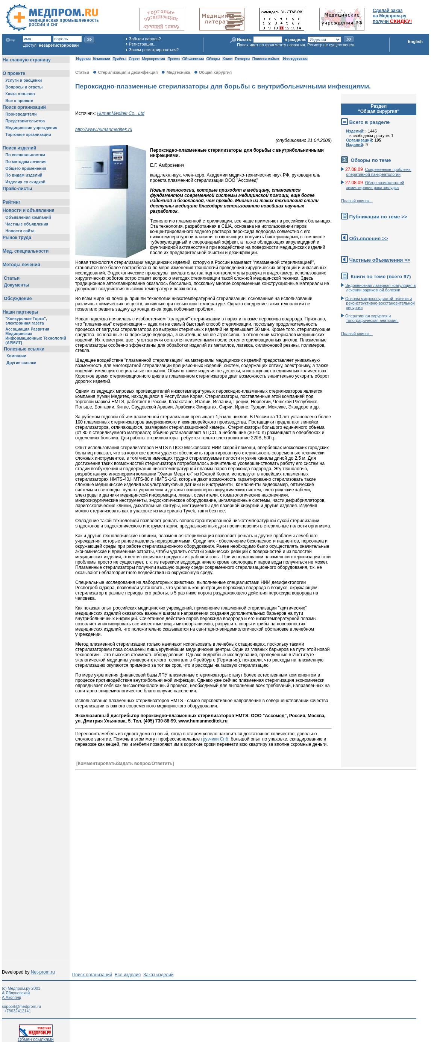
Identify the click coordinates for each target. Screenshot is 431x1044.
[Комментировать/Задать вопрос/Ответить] (125, 763)
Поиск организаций (92, 974)
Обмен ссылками (36, 1037)
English (415, 41)
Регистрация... (142, 44)
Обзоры (213, 58)
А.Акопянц (11, 997)
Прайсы (119, 58)
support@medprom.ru (21, 1006)
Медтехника (178, 72)
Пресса (173, 58)
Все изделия (128, 974)
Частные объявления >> (379, 260)
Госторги (242, 58)
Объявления (192, 58)
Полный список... (357, 200)
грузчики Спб (214, 739)
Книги (227, 58)
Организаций (359, 140)
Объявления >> (368, 238)
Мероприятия (153, 58)
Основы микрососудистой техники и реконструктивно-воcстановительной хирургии (380, 303)
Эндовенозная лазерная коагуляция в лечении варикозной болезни (380, 287)
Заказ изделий (158, 974)
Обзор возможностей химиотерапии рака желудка (375, 185)
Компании (101, 58)
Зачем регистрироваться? (154, 49)
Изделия (83, 58)
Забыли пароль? (145, 39)
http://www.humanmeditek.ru (103, 129)
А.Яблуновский (16, 993)
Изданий (354, 144)
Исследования (295, 58)
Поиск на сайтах (266, 58)
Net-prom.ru (43, 972)
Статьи (82, 72)
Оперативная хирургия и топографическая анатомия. (372, 318)
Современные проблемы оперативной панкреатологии (378, 172)
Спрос (134, 58)
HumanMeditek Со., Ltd (120, 113)
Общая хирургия (215, 72)
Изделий (354, 131)
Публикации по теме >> (378, 216)
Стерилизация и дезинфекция (128, 72)
